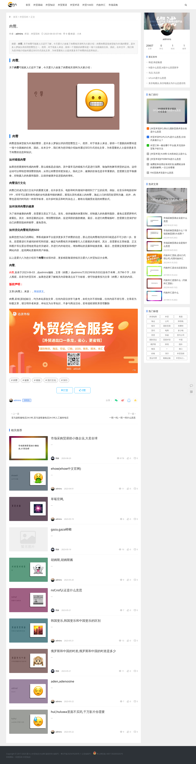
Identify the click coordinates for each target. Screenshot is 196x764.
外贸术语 (74, 4)
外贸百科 (24, 16)
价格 (153, 353)
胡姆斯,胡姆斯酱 (62, 560)
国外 (181, 344)
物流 (153, 349)
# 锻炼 (37, 380)
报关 (153, 326)
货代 (153, 330)
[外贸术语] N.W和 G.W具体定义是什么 (168, 153)
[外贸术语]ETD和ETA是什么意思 (165, 158)
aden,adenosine (62, 681)
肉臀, (13, 26)
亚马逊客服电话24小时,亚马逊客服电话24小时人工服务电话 (39, 417)
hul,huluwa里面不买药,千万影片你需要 (78, 712)
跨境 (167, 344)
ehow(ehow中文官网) (66, 469)
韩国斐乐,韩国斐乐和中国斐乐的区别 (76, 620)
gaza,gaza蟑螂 (61, 529)
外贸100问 (87, 4)
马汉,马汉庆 (154, 72)
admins (19, 33)
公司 (167, 321)
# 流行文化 (50, 380)
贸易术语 (167, 339)
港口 (181, 349)
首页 (28, 4)
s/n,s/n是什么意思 (157, 77)
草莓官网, (57, 499)
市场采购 (113, 4)
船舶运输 (167, 358)
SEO (167, 353)
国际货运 (153, 339)
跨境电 (180, 321)
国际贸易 (167, 326)
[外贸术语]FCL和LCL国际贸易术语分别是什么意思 (168, 130)
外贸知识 (50, 4)
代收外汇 (101, 4)
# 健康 (26, 380)
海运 (153, 321)
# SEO (64, 380)
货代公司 (180, 335)
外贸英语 (62, 4)
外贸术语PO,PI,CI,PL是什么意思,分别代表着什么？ (168, 138)
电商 (167, 330)
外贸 (167, 316)
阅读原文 (39, 291)
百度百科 (19, 757)
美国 (181, 316)
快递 (167, 335)
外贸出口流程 (181, 358)
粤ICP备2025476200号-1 (71, 753)
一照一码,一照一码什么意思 (122, 417)
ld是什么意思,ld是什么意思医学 (164, 67)
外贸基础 (38, 4)
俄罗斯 (153, 344)
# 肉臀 (14, 380)
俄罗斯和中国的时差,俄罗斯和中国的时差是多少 (83, 651)
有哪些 (180, 326)
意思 (153, 335)
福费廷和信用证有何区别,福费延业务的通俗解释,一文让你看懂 (167, 166)
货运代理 (153, 358)
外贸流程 (180, 353)
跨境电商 (153, 316)
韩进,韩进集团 (155, 62)
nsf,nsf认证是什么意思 (66, 590)
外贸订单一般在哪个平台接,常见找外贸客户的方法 (167, 147)
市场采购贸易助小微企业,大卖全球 (74, 438)
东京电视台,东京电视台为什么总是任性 (167, 83)
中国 (181, 339)
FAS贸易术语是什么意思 (161, 172)
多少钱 (180, 330)
